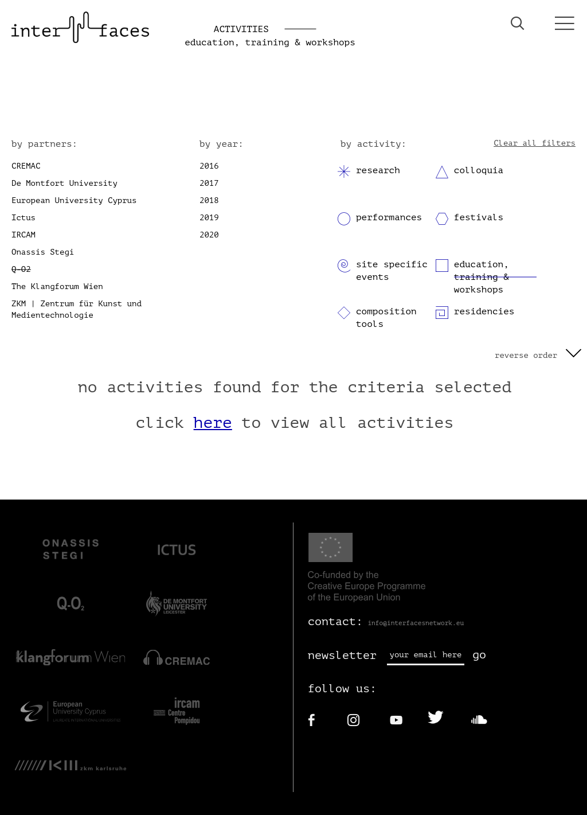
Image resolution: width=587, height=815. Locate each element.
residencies (484, 311)
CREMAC (25, 166)
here (213, 423)
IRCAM (23, 235)
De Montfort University (64, 183)
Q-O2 (21, 269)
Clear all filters (535, 143)
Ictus (23, 217)
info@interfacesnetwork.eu (415, 623)
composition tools (386, 317)
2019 (209, 217)
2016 (209, 166)
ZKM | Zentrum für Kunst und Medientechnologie (76, 309)
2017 (209, 183)
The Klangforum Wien (57, 286)
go (479, 654)
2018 (209, 200)
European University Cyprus (73, 200)
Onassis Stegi (42, 252)
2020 (209, 235)
